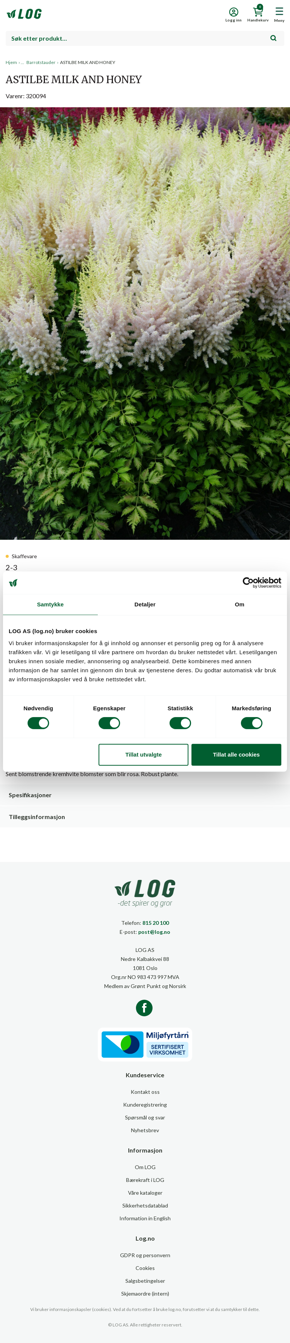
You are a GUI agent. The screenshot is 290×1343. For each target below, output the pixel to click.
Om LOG (145, 1167)
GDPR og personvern (145, 1255)
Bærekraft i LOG (145, 1180)
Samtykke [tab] (50, 604)
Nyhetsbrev (145, 1130)
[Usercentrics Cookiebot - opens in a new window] (248, 582)
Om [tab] (239, 604)
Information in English (145, 1218)
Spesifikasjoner (30, 794)
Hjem (11, 62)
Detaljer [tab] (145, 604)
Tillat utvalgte (143, 754)
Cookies (145, 1268)
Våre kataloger (145, 1192)
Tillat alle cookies (236, 754)
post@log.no (154, 932)
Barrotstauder (41, 62)
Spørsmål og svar (145, 1117)
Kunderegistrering (145, 1104)
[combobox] (145, 38)
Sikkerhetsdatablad (145, 1205)
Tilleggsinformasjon (37, 816)
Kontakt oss (145, 1092)
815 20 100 (155, 923)
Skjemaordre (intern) (145, 1293)
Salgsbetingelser (145, 1281)
